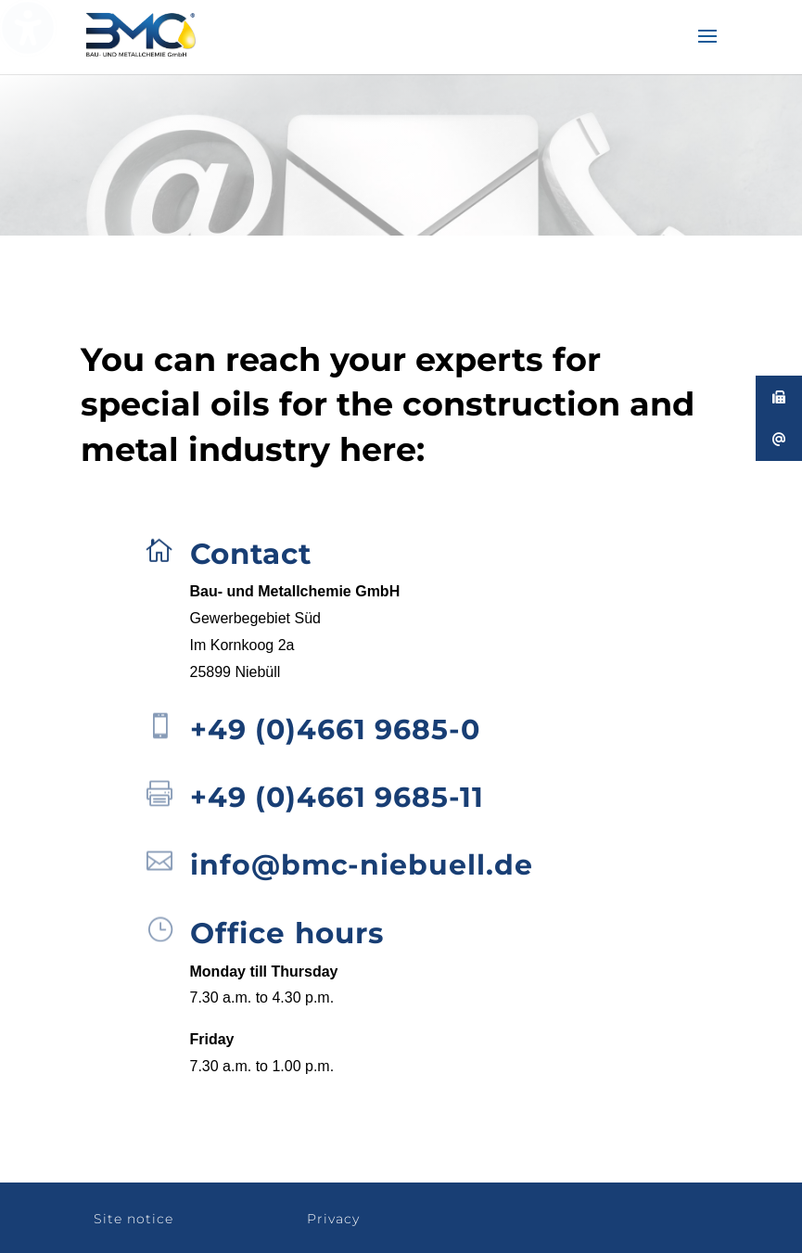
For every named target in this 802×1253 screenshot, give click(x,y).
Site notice (133, 1218)
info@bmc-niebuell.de (361, 865)
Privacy (333, 1218)
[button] (707, 48)
